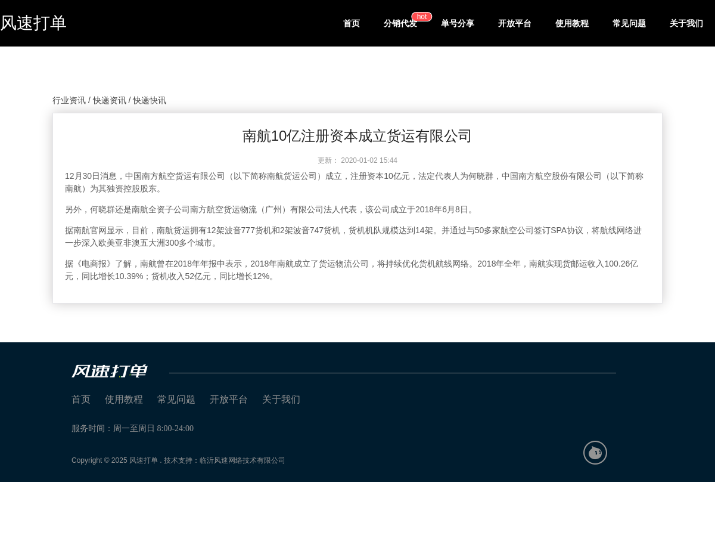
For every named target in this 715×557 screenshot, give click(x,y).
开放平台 (514, 23)
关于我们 (686, 23)
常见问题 (629, 23)
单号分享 (457, 23)
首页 (351, 23)
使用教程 (572, 23)
